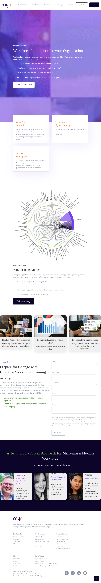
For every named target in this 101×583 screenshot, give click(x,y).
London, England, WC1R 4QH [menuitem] (44, 566)
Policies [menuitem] (15, 566)
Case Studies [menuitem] (39, 544)
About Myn (59, 5)
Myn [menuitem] (14, 556)
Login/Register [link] (82, 5)
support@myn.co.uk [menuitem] (41, 559)
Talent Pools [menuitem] (38, 537)
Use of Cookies (40, 574)
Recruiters (48, 5)
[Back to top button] (96, 578)
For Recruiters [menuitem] (18, 534)
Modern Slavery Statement (21, 576)
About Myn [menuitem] (16, 559)
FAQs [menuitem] (15, 544)
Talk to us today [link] (23, 301)
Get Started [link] (94, 5)
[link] (6, 5)
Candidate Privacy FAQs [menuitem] (64, 548)
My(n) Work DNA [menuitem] (62, 539)
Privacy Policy (30, 574)
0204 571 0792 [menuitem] (39, 561)
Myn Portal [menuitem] (16, 563)
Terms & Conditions (19, 574)
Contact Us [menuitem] (16, 541)
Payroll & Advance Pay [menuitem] (42, 541)
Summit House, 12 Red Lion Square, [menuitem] (46, 563)
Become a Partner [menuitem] (18, 537)
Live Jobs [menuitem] (16, 539)
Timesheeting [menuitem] (61, 541)
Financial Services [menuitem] (62, 544)
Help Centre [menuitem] (38, 546)
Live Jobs (69, 5)
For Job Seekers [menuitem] (62, 534)
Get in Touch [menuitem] (39, 556)
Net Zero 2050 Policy (36, 576)
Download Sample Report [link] (24, 84)
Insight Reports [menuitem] (39, 539)
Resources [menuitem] (16, 561)
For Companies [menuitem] (40, 534)
